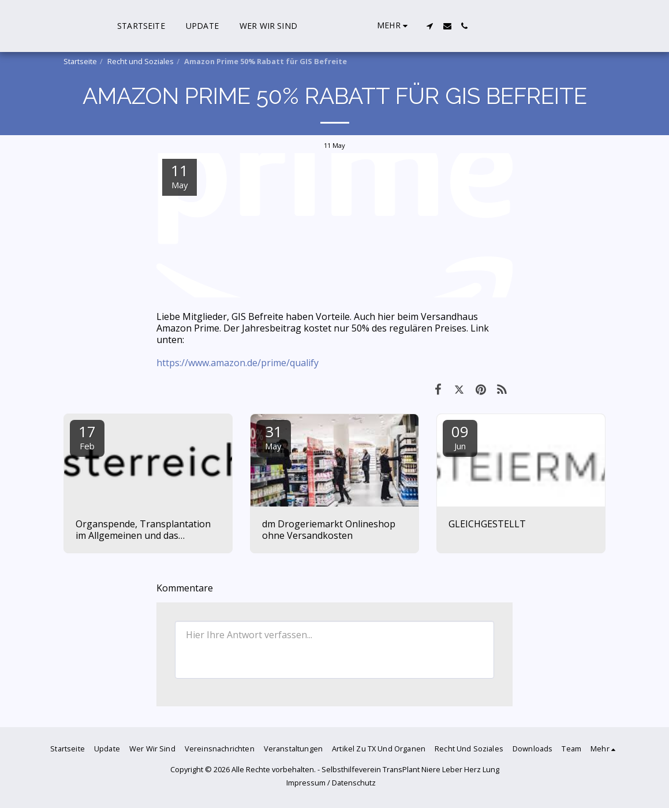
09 (460, 436)
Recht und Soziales (140, 61)
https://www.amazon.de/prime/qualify (237, 362)
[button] (560, 26)
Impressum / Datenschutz (331, 782)
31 (273, 436)
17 (87, 436)
